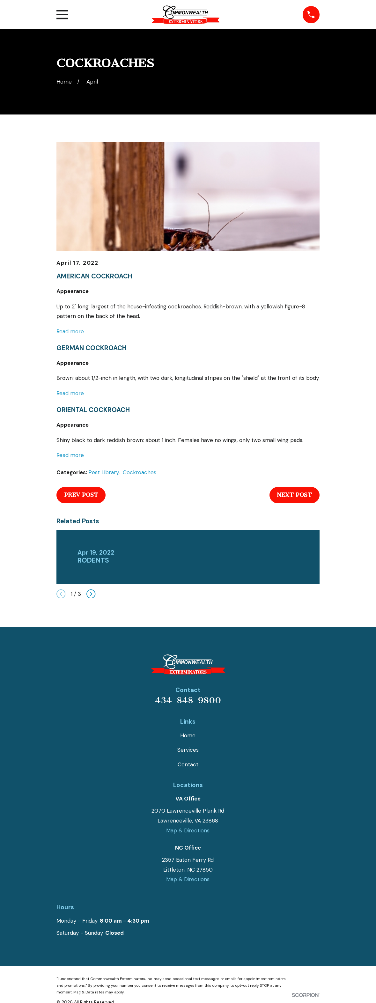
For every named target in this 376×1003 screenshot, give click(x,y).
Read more (70, 331)
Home (187, 735)
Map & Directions (188, 830)
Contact (188, 764)
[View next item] (90, 593)
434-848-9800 (188, 700)
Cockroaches (139, 472)
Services (188, 749)
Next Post (294, 494)
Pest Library (103, 472)
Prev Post (81, 494)
